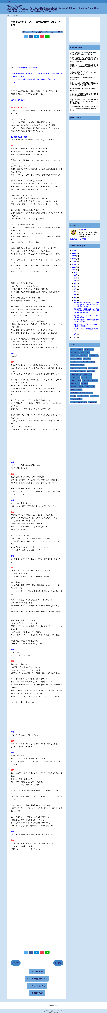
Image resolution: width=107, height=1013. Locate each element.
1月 (75, 334)
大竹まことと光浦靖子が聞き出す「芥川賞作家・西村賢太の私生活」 (84, 95)
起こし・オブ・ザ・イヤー (78, 368)
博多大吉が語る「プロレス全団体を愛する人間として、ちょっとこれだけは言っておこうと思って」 (84, 101)
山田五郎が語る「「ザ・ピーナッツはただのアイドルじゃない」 (84, 73)
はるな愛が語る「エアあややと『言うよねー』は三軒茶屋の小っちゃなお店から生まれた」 (84, 108)
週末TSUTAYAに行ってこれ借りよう (80, 393)
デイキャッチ (49, 32)
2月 (75, 300)
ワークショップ (89, 386)
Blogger (56, 1005)
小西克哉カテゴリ (37, 993)
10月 (76, 278)
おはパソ (83, 383)
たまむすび (74, 352)
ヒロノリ (84, 229)
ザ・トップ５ (74, 377)
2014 (74, 264)
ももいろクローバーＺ (76, 362)
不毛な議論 (91, 402)
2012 (74, 270)
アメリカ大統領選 (37, 32)
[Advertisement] (37, 51)
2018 (74, 253)
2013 (74, 267)
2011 (74, 337)
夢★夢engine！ (75, 374)
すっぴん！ (93, 396)
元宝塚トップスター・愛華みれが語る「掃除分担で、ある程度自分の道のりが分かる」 (84, 66)
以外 (78, 358)
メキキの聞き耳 (75, 380)
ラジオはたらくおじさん (77, 371)
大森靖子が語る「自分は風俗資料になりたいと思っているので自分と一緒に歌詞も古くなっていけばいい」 (84, 59)
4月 (75, 295)
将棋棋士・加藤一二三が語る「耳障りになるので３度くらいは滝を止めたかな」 (84, 84)
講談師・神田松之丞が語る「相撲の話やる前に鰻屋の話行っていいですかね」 (84, 53)
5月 (75, 292)
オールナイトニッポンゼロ (78, 402)
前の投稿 (58, 963)
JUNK (72, 396)
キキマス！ (74, 355)
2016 (74, 259)
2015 (74, 261)
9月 (75, 281)
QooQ (56, 1012)
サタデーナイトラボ (76, 386)
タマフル (83, 355)
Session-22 (84, 352)
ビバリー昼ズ (91, 368)
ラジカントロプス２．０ (88, 380)
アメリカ (26, 32)
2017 (74, 256)
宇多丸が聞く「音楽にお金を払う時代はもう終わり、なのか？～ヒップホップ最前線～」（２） (86, 304)
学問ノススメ (86, 374)
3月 (75, 297)
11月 (76, 275)
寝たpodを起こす (14, 6)
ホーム (9, 1)
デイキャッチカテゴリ (37, 986)
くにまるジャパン (82, 396)
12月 (76, 272)
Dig (71, 358)
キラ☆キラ (92, 355)
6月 (75, 289)
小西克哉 (59, 32)
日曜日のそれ (74, 383)
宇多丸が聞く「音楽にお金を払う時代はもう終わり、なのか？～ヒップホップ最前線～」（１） (86, 310)
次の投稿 (15, 963)
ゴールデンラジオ (75, 349)
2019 (74, 250)
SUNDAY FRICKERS (76, 365)
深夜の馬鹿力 (89, 362)
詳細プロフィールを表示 (78, 239)
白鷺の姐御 (90, 371)
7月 (75, 286)
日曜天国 (85, 358)
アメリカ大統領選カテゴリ (37, 979)
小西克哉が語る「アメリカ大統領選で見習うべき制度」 (86, 325)
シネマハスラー (85, 377)
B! (36, 36)
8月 (75, 283)
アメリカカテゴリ (37, 972)
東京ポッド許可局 (75, 389)
